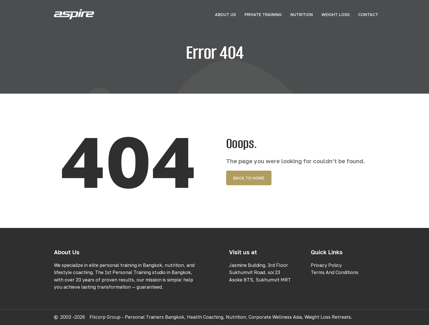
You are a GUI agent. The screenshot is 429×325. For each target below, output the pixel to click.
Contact (368, 14)
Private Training (263, 14)
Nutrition (301, 14)
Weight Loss (335, 14)
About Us (225, 14)
